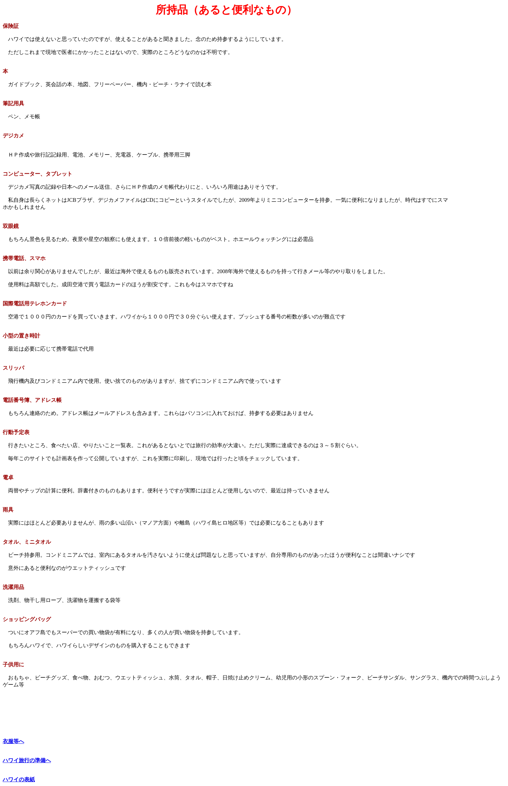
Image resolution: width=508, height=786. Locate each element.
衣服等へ (13, 741)
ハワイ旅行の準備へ (27, 760)
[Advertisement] (477, 106)
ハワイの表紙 (19, 779)
